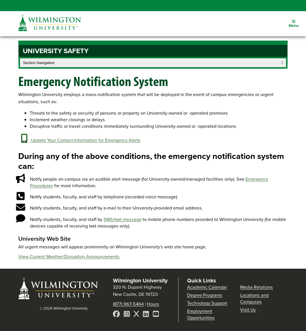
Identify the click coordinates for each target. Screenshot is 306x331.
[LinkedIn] (146, 315)
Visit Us (248, 309)
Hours (153, 304)
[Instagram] (127, 315)
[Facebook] (117, 315)
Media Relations (256, 287)
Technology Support (207, 303)
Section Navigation (153, 63)
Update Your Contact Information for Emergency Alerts (79, 140)
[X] (137, 315)
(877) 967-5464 (128, 304)
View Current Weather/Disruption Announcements (68, 256)
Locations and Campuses (254, 298)
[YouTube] (156, 315)
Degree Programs (204, 295)
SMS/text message (122, 219)
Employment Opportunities (201, 314)
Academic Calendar (207, 287)
